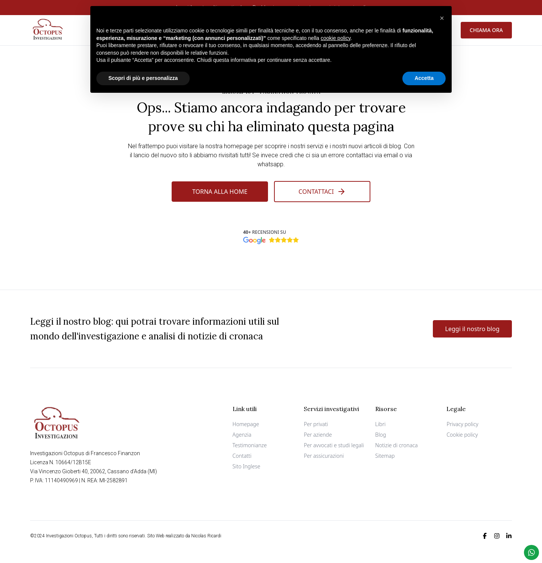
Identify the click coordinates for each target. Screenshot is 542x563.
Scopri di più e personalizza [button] (143, 78)
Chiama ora (486, 30)
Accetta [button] (424, 78)
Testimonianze (250, 445)
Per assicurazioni (324, 455)
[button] (442, 18)
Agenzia (242, 434)
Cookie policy (462, 434)
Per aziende (318, 434)
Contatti (242, 455)
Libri (380, 424)
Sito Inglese (246, 466)
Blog (380, 434)
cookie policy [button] (335, 38)
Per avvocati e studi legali (334, 445)
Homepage (246, 424)
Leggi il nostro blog (472, 329)
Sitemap (385, 455)
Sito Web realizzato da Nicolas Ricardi (184, 535)
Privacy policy (462, 424)
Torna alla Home (220, 191)
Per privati (316, 424)
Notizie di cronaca (396, 445)
